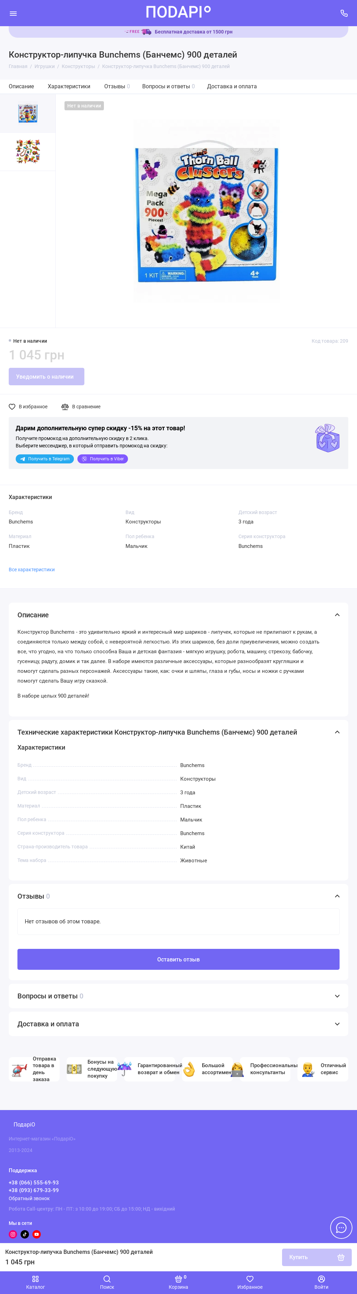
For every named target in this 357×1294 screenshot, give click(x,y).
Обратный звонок (29, 1198)
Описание (21, 86)
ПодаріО (24, 1124)
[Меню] (13, 13)
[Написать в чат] (341, 1227)
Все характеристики (32, 569)
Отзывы (117, 86)
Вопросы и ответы (168, 86)
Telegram (45, 459)
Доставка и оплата (232, 86)
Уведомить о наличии (45, 376)
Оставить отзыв (178, 959)
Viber (103, 459)
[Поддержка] (344, 13)
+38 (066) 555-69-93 (34, 1183)
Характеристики (69, 86)
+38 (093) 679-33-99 (34, 1190)
